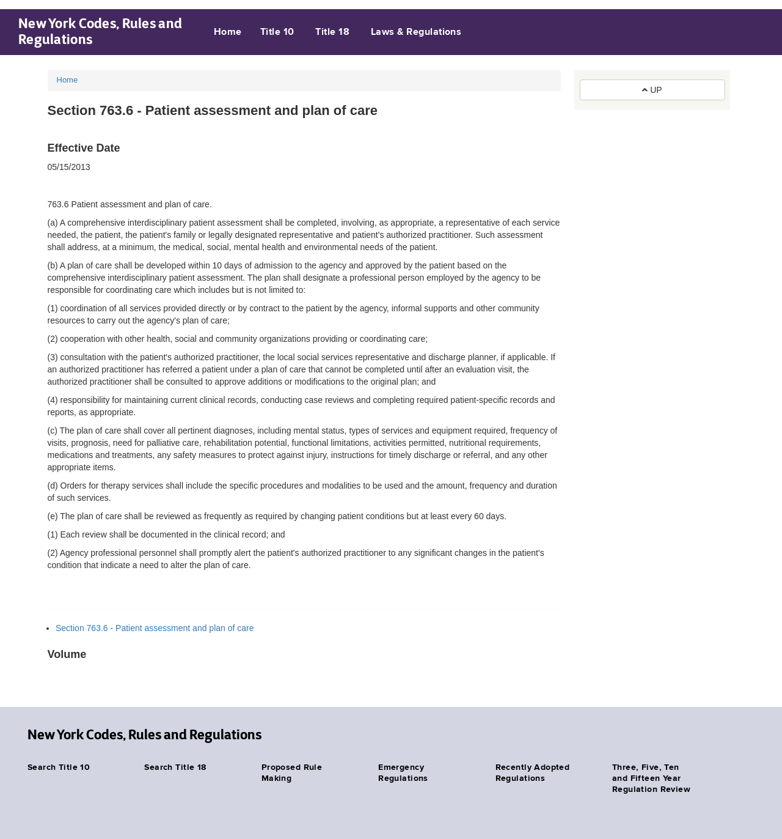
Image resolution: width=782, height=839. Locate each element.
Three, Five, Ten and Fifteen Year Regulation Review (651, 778)
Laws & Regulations (416, 32)
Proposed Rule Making (291, 773)
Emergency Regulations (403, 773)
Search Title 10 (58, 767)
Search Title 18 (175, 767)
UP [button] (652, 90)
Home (228, 32)
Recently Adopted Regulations (532, 773)
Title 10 (277, 32)
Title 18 (332, 32)
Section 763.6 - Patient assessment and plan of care (155, 628)
